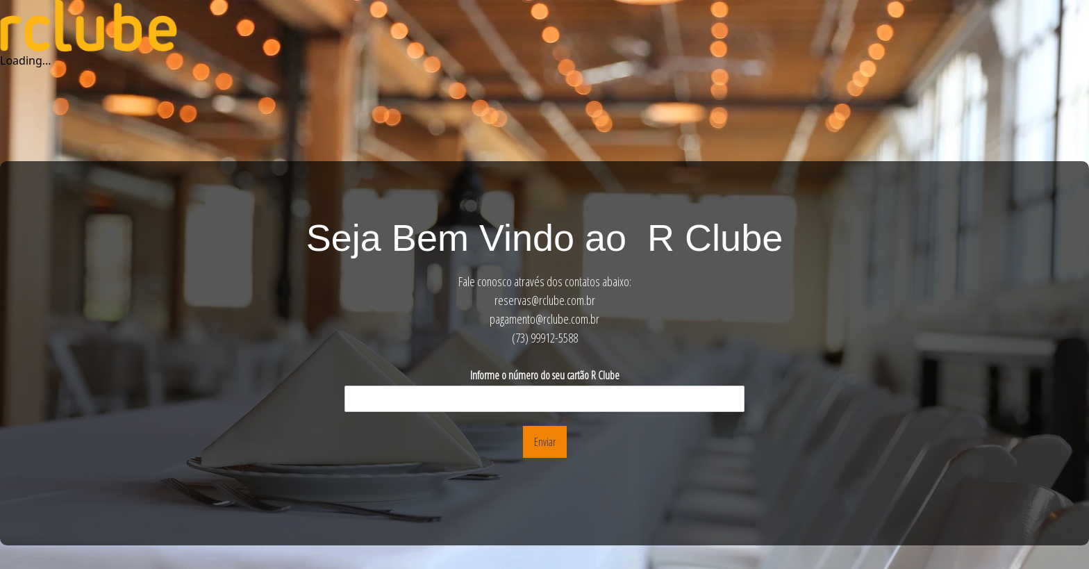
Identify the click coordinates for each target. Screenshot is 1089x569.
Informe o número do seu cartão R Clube (545, 375)
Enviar (545, 442)
